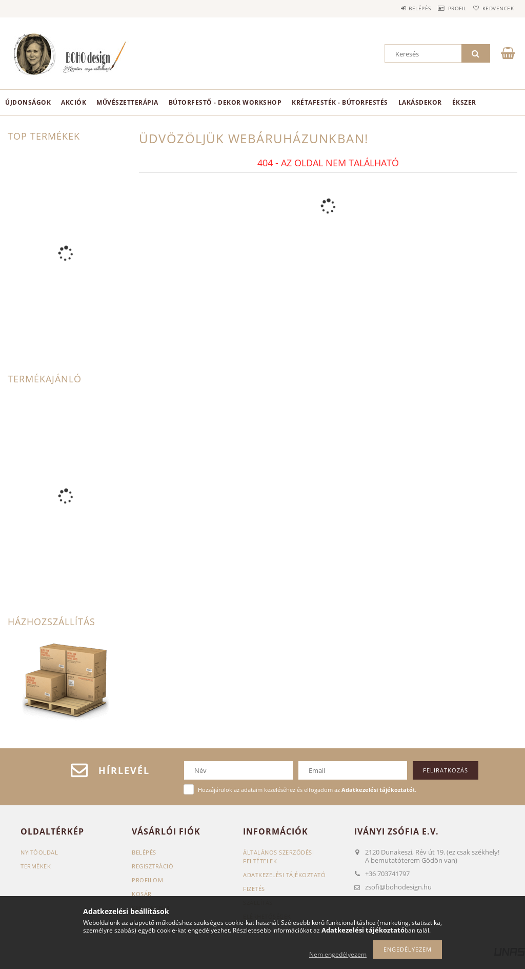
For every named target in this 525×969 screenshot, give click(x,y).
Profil (444, 8)
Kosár (142, 894)
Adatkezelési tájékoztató (284, 875)
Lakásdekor (420, 102)
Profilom (147, 880)
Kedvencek (494, 8)
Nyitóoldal (39, 852)
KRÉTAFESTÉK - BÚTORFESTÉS (340, 102)
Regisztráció (152, 866)
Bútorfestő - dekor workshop (225, 102)
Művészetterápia (127, 102)
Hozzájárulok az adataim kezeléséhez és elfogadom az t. (307, 789)
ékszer (464, 102)
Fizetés (254, 889)
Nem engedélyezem (338, 954)
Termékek (36, 866)
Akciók (73, 102)
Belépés (399, 8)
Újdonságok (28, 102)
